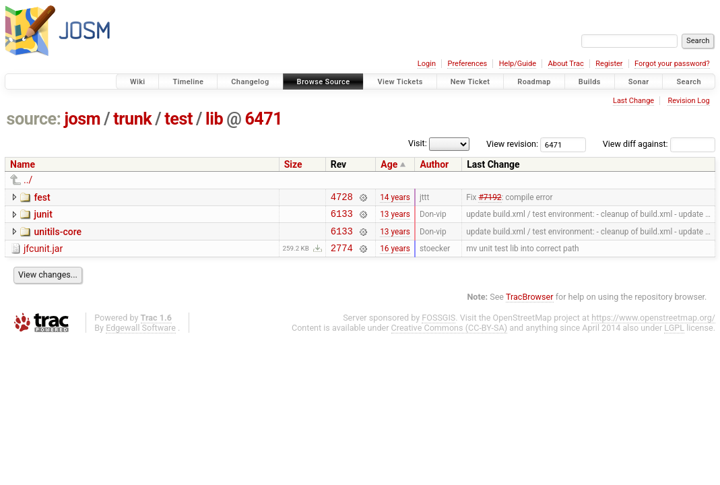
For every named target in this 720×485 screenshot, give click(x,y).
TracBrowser (530, 305)
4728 (342, 198)
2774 (342, 255)
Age (389, 164)
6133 (342, 217)
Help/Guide (517, 63)
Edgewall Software (141, 336)
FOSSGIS (438, 326)
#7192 (489, 198)
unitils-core (57, 235)
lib (214, 119)
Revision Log (688, 100)
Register (608, 63)
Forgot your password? (672, 63)
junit (43, 216)
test (178, 119)
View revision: (512, 144)
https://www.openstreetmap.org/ (653, 326)
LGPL (674, 336)
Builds (590, 81)
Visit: (417, 143)
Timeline (187, 81)
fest (42, 197)
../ (28, 179)
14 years (395, 198)
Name (22, 164)
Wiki (137, 81)
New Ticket (470, 81)
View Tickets (399, 81)
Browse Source (323, 81)
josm (82, 119)
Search (688, 81)
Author (434, 164)
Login (427, 63)
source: (34, 119)
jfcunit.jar (43, 254)
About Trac (566, 63)
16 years (395, 255)
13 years (395, 217)
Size (293, 164)
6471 (263, 119)
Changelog (250, 81)
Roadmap (534, 81)
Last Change (633, 100)
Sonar (638, 81)
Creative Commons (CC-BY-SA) (449, 336)
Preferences (467, 63)
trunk (132, 119)
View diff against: (659, 144)
